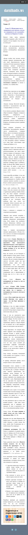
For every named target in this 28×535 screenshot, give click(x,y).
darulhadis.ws (14, 11)
